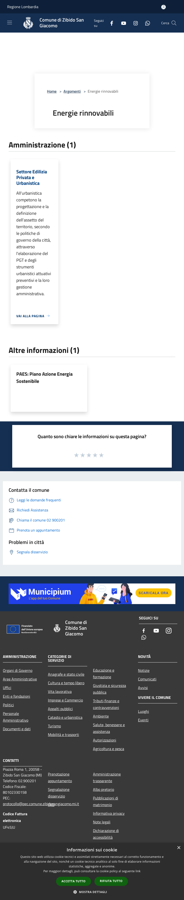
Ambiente (101, 716)
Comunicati (147, 679)
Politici (8, 705)
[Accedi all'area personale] (163, 7)
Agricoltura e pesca (108, 749)
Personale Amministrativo (15, 717)
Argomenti (72, 91)
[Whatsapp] (145, 23)
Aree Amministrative (20, 679)
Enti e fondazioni (16, 696)
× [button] (178, 848)
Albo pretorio (103, 789)
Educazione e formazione (103, 673)
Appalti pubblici (60, 709)
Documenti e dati (17, 729)
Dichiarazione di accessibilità (106, 834)
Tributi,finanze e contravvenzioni (106, 704)
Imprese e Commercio (65, 700)
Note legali (101, 822)
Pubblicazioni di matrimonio (105, 801)
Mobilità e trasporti (63, 734)
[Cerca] (174, 23)
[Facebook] (110, 23)
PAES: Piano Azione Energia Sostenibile (44, 377)
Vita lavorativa (60, 691)
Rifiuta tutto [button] (111, 881)
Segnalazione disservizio (58, 793)
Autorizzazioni (104, 740)
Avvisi (143, 688)
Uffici (7, 688)
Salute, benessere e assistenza (109, 728)
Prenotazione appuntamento (60, 777)
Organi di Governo (17, 670)
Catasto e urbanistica (65, 717)
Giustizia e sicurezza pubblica (109, 689)
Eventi (143, 720)
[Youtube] (121, 23)
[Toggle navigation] (9, 22)
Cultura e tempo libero (66, 683)
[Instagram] (133, 23)
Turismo (54, 726)
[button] (92, 891)
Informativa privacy (109, 813)
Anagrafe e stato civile (66, 674)
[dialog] (92, 871)
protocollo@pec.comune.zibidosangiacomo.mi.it (41, 804)
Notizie (144, 670)
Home (52, 91)
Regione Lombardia (22, 7)
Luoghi (143, 711)
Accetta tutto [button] (74, 881)
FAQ (51, 805)
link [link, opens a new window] (138, 871)
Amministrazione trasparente (107, 777)
